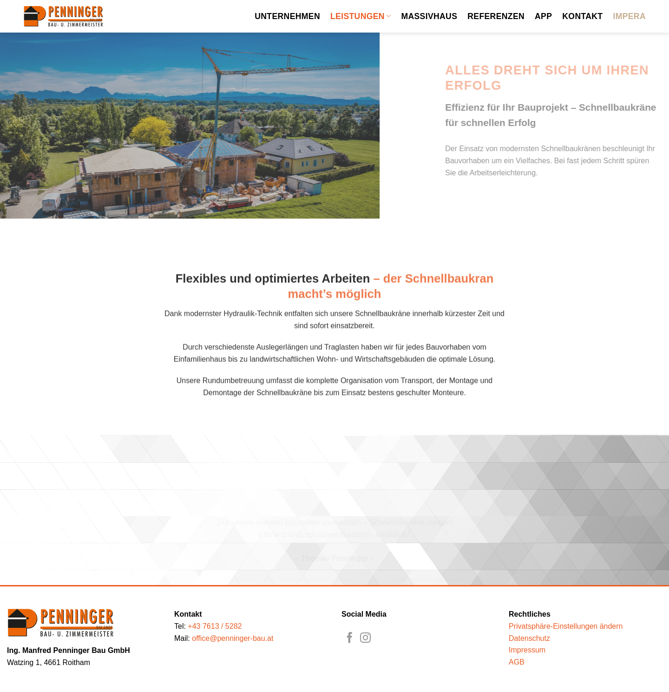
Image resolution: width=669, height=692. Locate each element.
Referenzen (496, 16)
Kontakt (582, 16)
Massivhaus (429, 16)
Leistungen (360, 16)
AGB (517, 662)
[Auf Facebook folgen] (349, 638)
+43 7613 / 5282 (215, 626)
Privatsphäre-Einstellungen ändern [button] (566, 626)
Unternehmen (287, 16)
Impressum (527, 650)
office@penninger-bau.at (232, 638)
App (543, 16)
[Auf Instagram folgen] (365, 638)
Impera (629, 16)
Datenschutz (529, 638)
